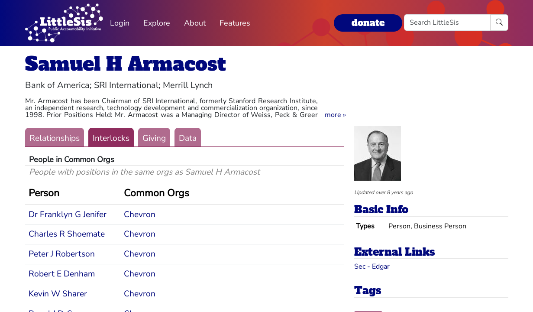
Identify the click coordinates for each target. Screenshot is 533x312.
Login (119, 23)
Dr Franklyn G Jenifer (68, 214)
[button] (335, 114)
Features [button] (235, 23)
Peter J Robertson (62, 254)
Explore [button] (156, 23)
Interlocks (111, 138)
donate (368, 22)
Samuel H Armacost (125, 64)
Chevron (139, 214)
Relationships (54, 138)
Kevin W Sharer (58, 293)
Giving (154, 138)
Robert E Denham (62, 274)
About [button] (195, 23)
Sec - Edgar (372, 266)
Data (188, 138)
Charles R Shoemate (67, 234)
